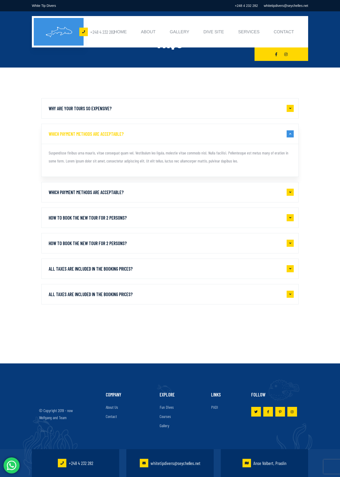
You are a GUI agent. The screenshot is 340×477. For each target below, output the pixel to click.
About (148, 32)
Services (249, 32)
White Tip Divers (44, 6)
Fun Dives (167, 407)
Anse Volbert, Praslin (264, 463)
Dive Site (214, 32)
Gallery (179, 32)
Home (120, 32)
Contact (284, 32)
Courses (165, 416)
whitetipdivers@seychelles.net (286, 6)
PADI (214, 407)
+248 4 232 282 (246, 6)
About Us (112, 407)
